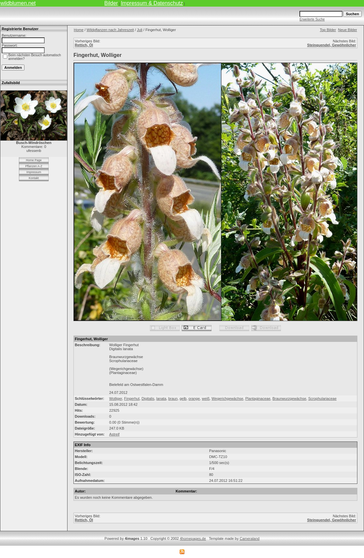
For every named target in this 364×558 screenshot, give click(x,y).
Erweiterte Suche (312, 19)
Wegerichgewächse (227, 398)
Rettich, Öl (84, 45)
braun (172, 398)
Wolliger (115, 398)
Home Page (34, 160)
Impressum (33, 172)
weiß (205, 398)
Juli (140, 30)
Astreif (114, 434)
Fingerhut (131, 398)
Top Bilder (328, 30)
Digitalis (148, 398)
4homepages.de (193, 538)
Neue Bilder (347, 30)
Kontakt (34, 178)
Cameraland (249, 538)
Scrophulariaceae (322, 398)
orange (194, 398)
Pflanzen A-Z (33, 166)
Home (78, 30)
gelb (183, 398)
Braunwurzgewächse (289, 398)
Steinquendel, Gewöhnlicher (331, 45)
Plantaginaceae (257, 398)
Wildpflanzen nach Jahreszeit (110, 30)
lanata (161, 398)
